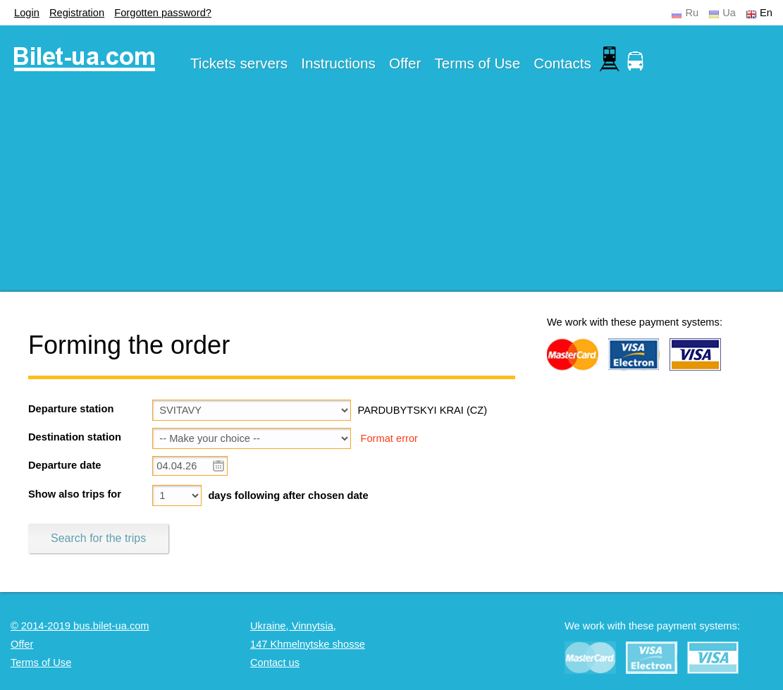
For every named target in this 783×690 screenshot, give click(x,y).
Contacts (562, 63)
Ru (691, 12)
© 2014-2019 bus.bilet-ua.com (80, 626)
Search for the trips (98, 538)
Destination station (74, 437)
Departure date (64, 465)
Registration (76, 12)
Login (26, 12)
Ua (729, 12)
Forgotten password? (162, 12)
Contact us (275, 662)
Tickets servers (239, 63)
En (766, 12)
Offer (405, 63)
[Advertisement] (391, 193)
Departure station (70, 408)
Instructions (338, 63)
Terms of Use (478, 63)
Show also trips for (74, 494)
